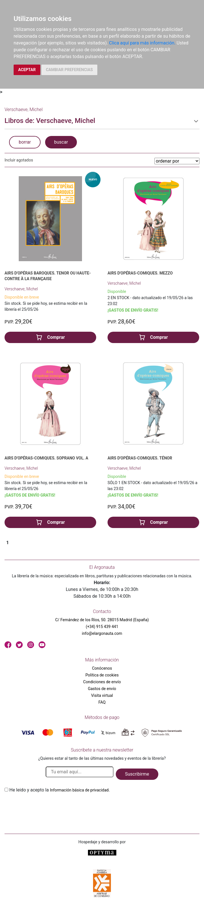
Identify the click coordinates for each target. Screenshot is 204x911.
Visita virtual (102, 695)
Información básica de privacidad (79, 790)
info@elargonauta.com (102, 633)
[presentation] (48, 807)
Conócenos (102, 668)
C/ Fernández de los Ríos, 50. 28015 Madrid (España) (102, 620)
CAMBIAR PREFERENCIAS (69, 69)
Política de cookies (102, 675)
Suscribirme (137, 774)
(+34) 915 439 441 (102, 626)
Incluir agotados (19, 160)
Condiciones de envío (102, 682)
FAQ (102, 702)
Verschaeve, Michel (21, 289)
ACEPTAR (27, 69)
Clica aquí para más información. (142, 43)
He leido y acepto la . (59, 790)
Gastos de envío (102, 688)
